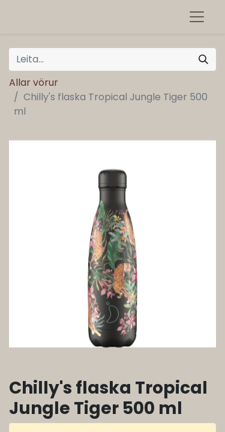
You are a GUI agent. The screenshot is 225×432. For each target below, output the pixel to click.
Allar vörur (33, 82)
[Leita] (203, 59)
